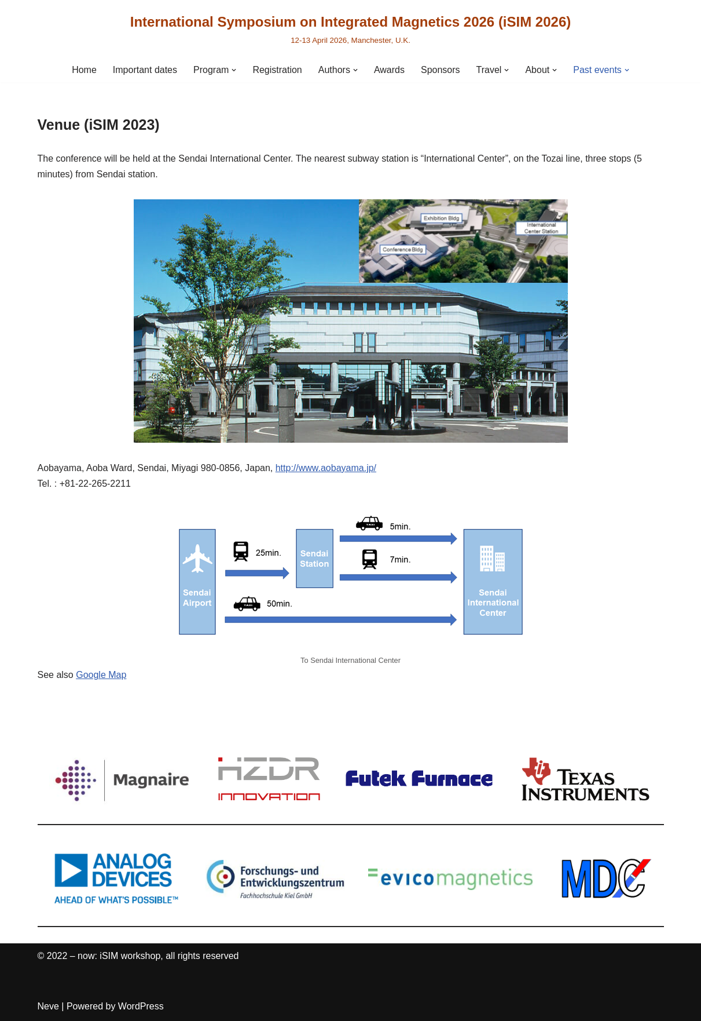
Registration (277, 70)
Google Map (101, 675)
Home (84, 70)
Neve (48, 1006)
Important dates (145, 70)
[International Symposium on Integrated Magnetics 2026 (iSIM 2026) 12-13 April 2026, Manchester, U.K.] (350, 28)
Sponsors (440, 70)
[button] (234, 70)
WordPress (141, 1006)
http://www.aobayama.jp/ (326, 468)
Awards (389, 70)
